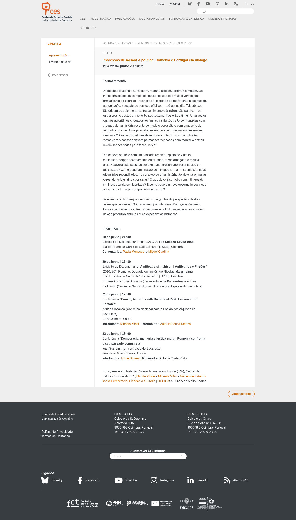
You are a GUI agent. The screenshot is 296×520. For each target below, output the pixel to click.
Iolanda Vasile (145, 376)
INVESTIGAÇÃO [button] (100, 18)
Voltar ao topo (241, 393)
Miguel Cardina (158, 251)
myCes (160, 3)
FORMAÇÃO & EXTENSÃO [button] (186, 18)
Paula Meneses (133, 251)
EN (252, 4)
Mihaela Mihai (129, 323)
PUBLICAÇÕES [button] (125, 18)
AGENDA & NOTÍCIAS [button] (222, 18)
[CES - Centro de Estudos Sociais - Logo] (56, 11)
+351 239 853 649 (204, 432)
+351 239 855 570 (131, 432)
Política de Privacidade (57, 431)
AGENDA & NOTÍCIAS (116, 43)
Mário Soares (130, 358)
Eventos (142, 43)
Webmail (175, 3)
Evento (159, 43)
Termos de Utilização (55, 436)
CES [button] (83, 18)
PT (247, 4)
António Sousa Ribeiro (175, 323)
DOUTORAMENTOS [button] (152, 18)
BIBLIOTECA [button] (88, 27)
